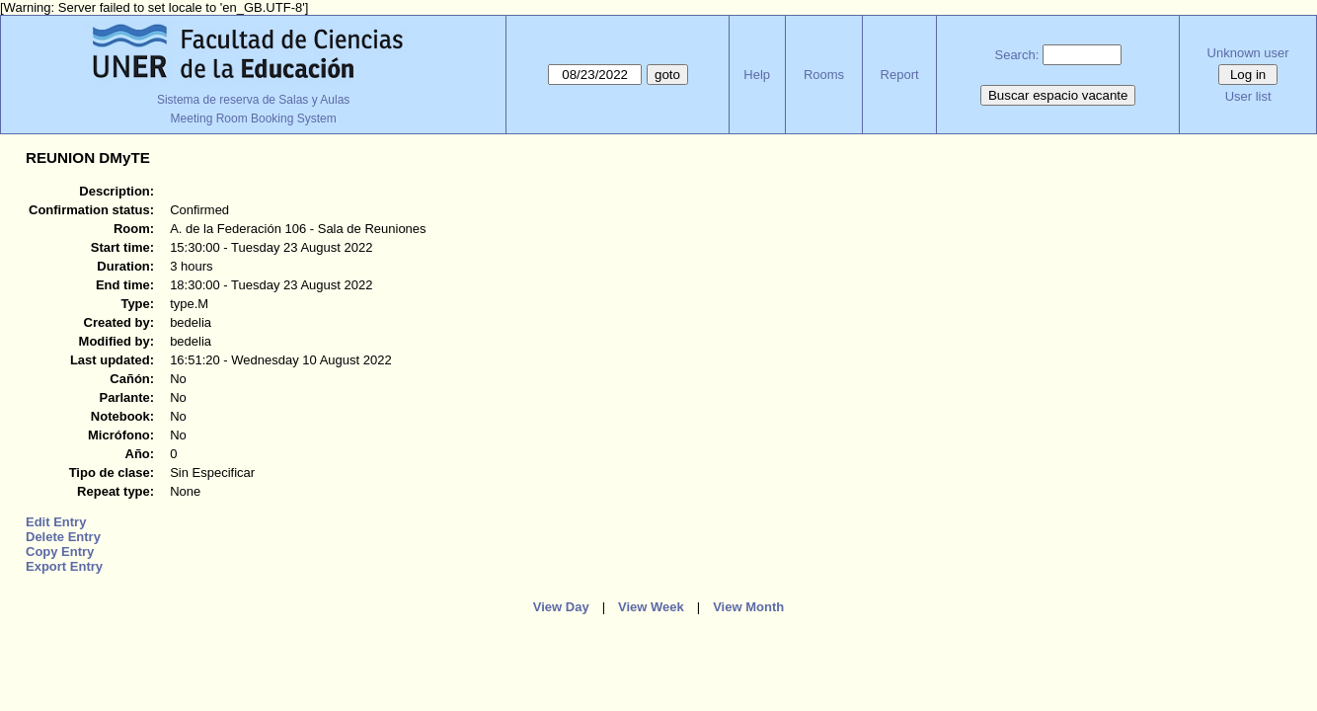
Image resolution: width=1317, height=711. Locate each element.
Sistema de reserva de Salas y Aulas (253, 100)
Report (900, 74)
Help (756, 74)
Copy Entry (60, 551)
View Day (561, 606)
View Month (748, 606)
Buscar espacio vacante (1058, 95)
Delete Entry (63, 536)
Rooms (824, 74)
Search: (1016, 54)
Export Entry (64, 566)
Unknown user (1248, 52)
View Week (651, 606)
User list (1248, 96)
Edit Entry (56, 521)
